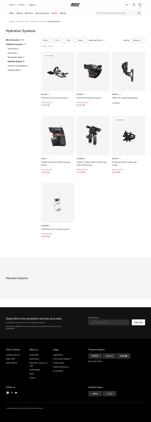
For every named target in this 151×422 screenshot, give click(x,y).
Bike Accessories (15, 40)
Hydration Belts (14, 70)
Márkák (63, 13)
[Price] (59, 40)
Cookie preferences (60, 367)
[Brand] (46, 40)
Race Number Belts (16, 57)
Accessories (13, 49)
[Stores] (13, 5)
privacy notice (10, 328)
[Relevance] (138, 40)
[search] (139, 13)
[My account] (134, 5)
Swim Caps (13, 53)
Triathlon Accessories (16, 44)
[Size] (70, 40)
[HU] (127, 5)
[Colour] (81, 40)
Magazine (32, 5)
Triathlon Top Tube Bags (18, 66)
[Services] (23, 5)
